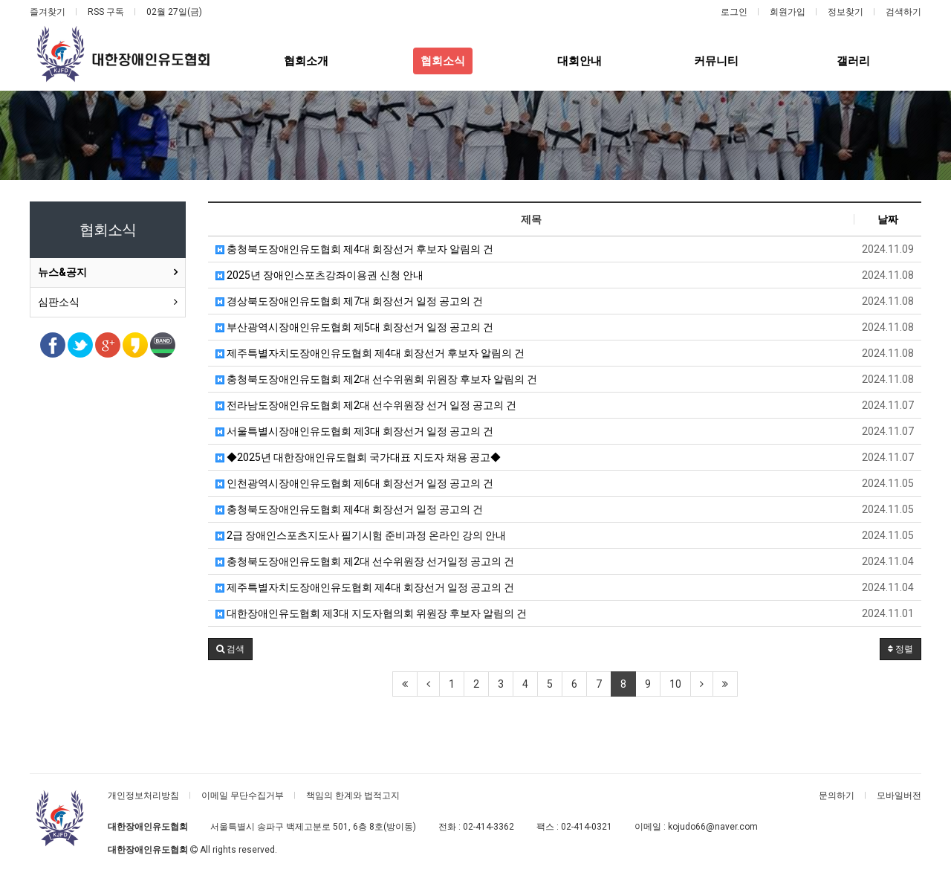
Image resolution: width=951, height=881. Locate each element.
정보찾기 (845, 12)
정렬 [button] (900, 649)
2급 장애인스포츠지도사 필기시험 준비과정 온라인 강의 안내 (360, 535)
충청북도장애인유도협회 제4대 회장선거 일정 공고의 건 (349, 509)
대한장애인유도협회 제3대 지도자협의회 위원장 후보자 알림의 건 (371, 613)
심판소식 (58, 302)
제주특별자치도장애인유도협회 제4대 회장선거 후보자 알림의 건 (370, 353)
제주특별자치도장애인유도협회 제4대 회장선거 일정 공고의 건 (364, 587)
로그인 (734, 12)
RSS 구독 (106, 12)
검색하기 (903, 12)
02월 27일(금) (174, 12)
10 (675, 684)
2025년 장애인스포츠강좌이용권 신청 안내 (319, 275)
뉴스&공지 (62, 272)
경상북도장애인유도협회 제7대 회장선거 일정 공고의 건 (349, 301)
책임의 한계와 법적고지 (353, 795)
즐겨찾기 (47, 12)
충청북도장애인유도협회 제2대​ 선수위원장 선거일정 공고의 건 (364, 561)
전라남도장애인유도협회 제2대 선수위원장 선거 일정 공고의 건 (365, 405)
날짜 (887, 219)
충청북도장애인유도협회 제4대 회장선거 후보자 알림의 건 (354, 249)
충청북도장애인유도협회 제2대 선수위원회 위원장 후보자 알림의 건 (376, 379)
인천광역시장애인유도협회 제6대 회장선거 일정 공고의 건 (354, 483)
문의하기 (836, 795)
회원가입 (787, 12)
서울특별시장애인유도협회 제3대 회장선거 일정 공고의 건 (354, 431)
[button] (230, 649)
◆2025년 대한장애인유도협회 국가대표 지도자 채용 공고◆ (358, 457)
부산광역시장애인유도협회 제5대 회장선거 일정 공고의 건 (354, 327)
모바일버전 (899, 795)
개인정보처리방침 (143, 795)
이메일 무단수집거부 (242, 795)
